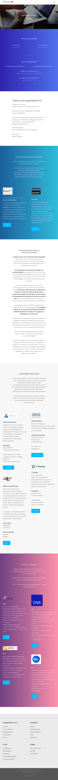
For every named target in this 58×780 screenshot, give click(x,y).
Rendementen (33, 737)
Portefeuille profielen (35, 729)
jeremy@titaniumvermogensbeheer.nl (42, 66)
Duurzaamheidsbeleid (35, 732)
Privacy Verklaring (26, 772)
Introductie (5, 726)
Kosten (31, 734)
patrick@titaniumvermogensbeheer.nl (15, 66)
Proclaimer (33, 772)
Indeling (32, 726)
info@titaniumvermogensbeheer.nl (29, 71)
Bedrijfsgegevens (7, 751)
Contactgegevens (7, 748)
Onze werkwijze (7, 734)
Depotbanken (6, 753)
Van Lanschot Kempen (35, 748)
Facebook (5, 534)
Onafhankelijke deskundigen (10, 756)
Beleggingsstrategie (8, 732)
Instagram (5, 537)
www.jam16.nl (31, 775)
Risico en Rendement (8, 729)
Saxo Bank (32, 751)
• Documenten (33, 753)
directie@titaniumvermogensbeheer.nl (29, 78)
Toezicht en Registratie (8, 759)
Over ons (5, 737)
